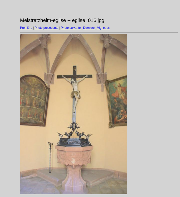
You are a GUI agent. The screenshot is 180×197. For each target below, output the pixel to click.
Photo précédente (46, 28)
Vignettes (103, 28)
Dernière (89, 28)
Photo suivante (71, 28)
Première (26, 28)
